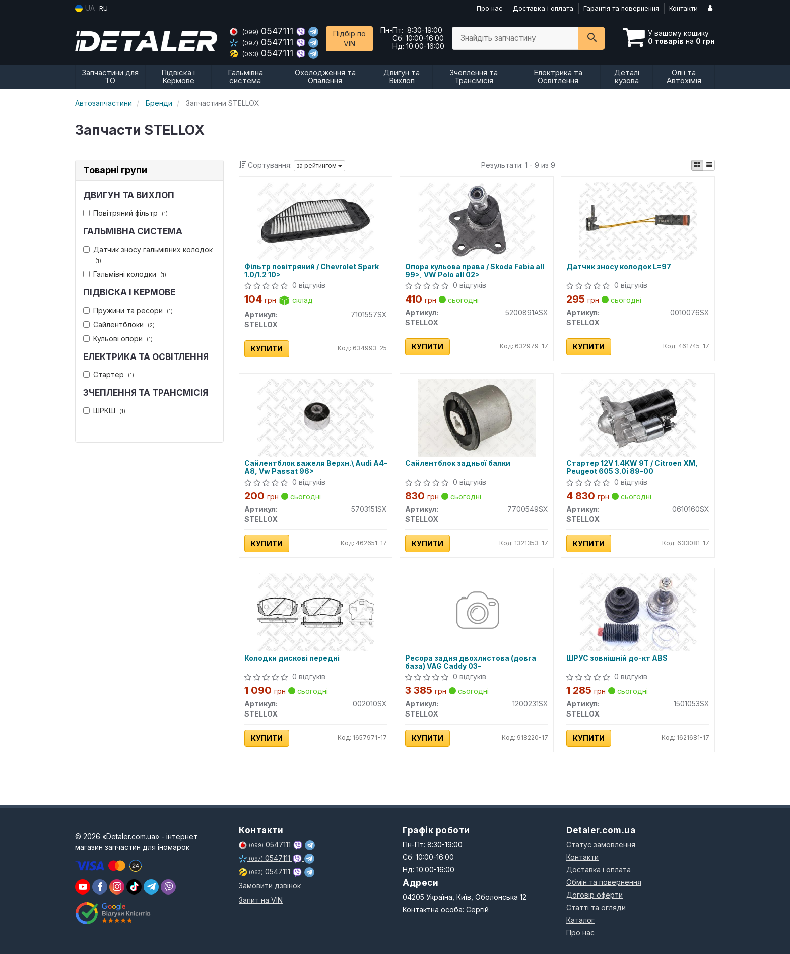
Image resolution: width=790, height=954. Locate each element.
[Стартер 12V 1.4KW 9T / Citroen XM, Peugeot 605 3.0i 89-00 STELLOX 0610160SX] (637, 416)
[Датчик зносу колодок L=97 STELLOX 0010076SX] (637, 220)
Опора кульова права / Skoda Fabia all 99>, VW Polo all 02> (474, 270)
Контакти (683, 8)
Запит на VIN (261, 900)
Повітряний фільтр (125, 213)
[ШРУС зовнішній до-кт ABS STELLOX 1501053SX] (637, 611)
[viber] (99, 887)
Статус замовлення (600, 844)
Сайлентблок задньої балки (457, 463)
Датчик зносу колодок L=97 (618, 267)
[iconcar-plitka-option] (697, 165)
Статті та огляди (596, 907)
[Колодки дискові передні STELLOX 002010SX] (315, 611)
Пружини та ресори (128, 310)
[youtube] (82, 887)
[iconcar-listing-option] (709, 165)
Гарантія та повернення (621, 8)
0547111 (263, 31)
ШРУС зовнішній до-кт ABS (617, 658)
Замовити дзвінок (270, 885)
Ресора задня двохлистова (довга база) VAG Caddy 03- (470, 662)
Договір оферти (594, 894)
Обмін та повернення (603, 882)
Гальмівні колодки (124, 274)
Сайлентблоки (119, 324)
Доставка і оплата (543, 8)
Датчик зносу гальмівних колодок (148, 254)
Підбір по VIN (349, 38)
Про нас (490, 8)
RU (103, 8)
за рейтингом (319, 165)
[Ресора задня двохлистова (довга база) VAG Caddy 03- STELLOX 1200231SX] (477, 611)
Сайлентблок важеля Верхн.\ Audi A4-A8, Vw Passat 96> (315, 467)
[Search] (591, 38)
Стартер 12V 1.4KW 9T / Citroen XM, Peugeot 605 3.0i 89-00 (632, 467)
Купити (267, 348)
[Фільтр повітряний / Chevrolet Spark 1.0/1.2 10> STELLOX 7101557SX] (315, 220)
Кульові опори (118, 338)
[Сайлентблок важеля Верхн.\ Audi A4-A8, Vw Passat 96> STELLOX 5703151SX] (315, 416)
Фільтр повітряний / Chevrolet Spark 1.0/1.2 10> (311, 270)
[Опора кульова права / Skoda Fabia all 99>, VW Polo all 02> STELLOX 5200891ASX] (476, 220)
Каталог (580, 920)
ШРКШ (104, 410)
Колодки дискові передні (292, 658)
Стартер (108, 374)
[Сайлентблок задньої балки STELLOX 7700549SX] (476, 416)
